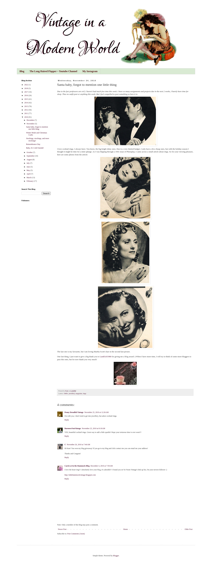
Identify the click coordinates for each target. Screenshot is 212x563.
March (29, 177)
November (31, 124)
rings (84, 393)
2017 (26, 92)
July (28, 163)
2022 (26, 85)
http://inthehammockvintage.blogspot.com (80, 475)
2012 (26, 110)
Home (125, 529)
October (30, 152)
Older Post (188, 529)
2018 (26, 88)
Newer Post (62, 529)
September (31, 156)
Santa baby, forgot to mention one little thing (37, 128)
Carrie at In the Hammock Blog (77, 466)
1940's (66, 393)
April (29, 174)
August (29, 160)
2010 (26, 117)
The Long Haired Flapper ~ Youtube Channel (53, 71)
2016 (26, 95)
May (28, 170)
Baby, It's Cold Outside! (35, 148)
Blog (22, 71)
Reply (67, 420)
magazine (79, 393)
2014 (26, 103)
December (31, 120)
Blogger (116, 556)
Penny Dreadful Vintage (74, 412)
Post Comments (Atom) (76, 534)
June (28, 167)
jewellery (72, 393)
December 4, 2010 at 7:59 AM (101, 466)
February (30, 181)
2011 (26, 113)
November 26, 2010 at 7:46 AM (78, 444)
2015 (26, 99)
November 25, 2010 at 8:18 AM (93, 428)
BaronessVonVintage (73, 428)
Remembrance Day (33, 144)
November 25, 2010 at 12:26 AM (96, 412)
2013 (26, 106)
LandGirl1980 (105, 356)
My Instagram (89, 71)
